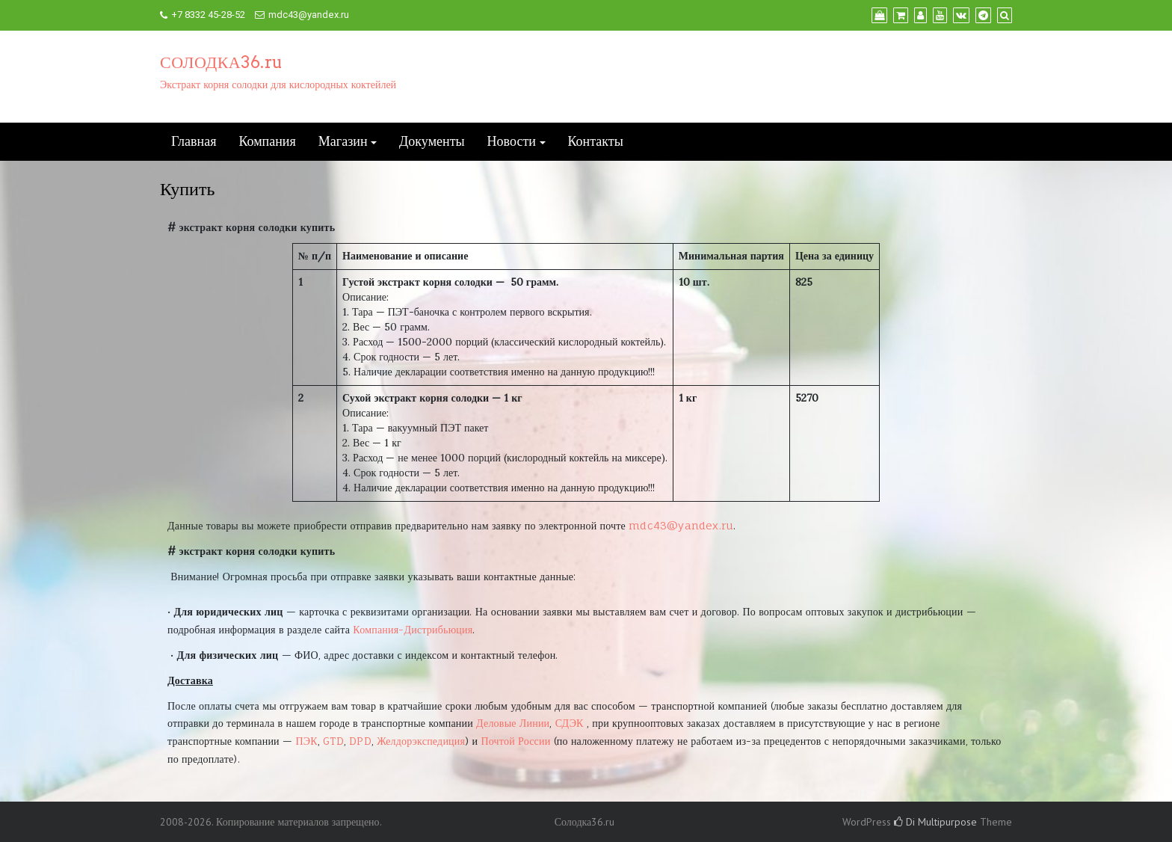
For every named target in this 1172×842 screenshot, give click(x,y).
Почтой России (515, 740)
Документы (432, 141)
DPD (360, 740)
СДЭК (569, 722)
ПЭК (306, 740)
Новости (511, 141)
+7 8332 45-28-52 (208, 14)
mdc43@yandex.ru (308, 14)
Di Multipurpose (935, 822)
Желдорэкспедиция (421, 740)
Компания (266, 141)
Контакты (595, 141)
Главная (193, 141)
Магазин (343, 141)
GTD (333, 740)
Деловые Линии (512, 722)
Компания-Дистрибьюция (412, 629)
